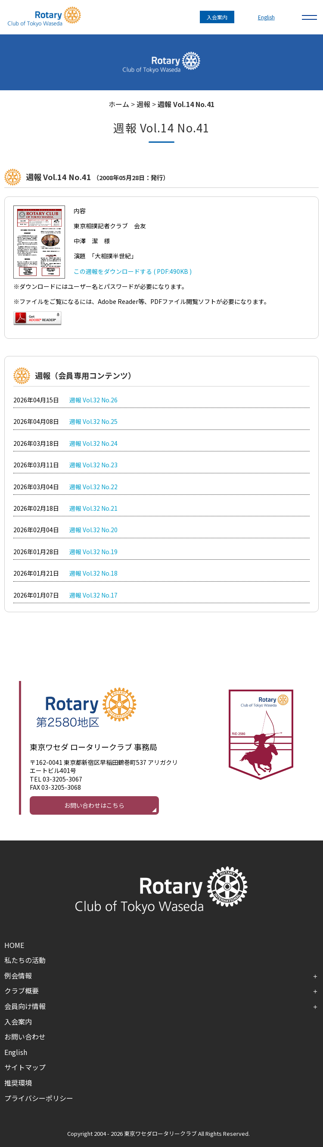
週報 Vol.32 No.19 (93, 551)
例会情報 (18, 975)
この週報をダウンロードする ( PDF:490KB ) (133, 271)
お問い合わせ (25, 1036)
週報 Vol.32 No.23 (93, 464)
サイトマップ (25, 1067)
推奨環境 (18, 1082)
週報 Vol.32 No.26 (93, 400)
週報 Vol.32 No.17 (93, 595)
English (266, 17)
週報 (143, 104)
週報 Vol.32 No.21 (93, 508)
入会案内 (217, 17)
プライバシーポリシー (38, 1098)
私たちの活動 (25, 960)
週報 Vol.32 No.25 (93, 421)
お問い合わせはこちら (94, 805)
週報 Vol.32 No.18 (93, 573)
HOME (14, 945)
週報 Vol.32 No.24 (93, 443)
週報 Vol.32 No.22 (93, 486)
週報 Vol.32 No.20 (93, 529)
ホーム (119, 104)
